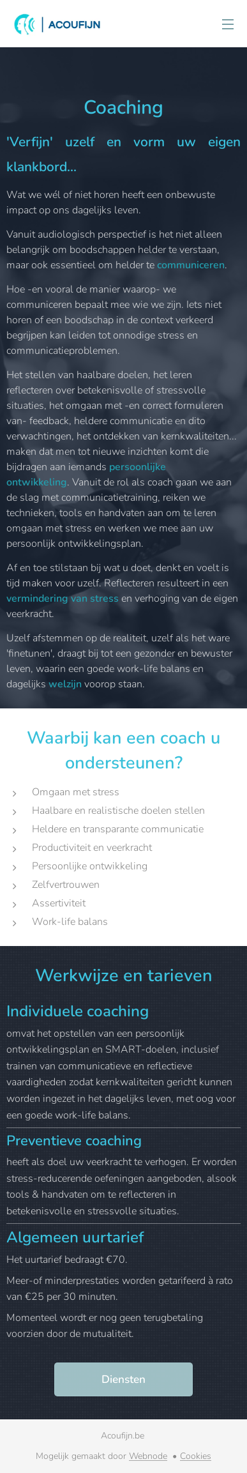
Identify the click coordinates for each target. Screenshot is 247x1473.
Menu (228, 24)
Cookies (195, 1456)
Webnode (148, 1456)
